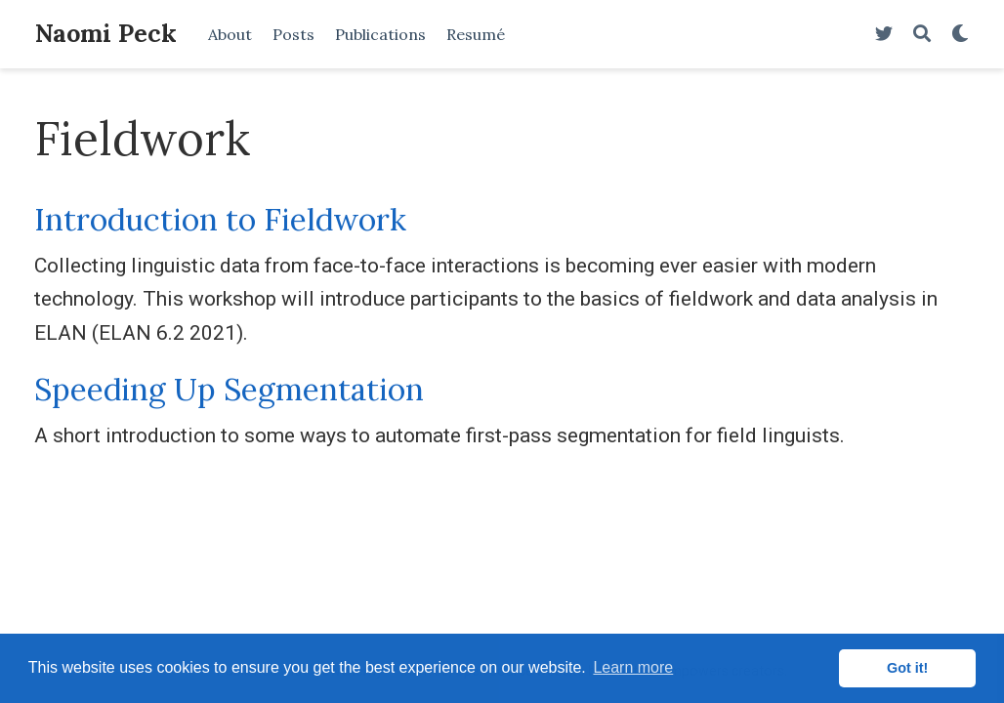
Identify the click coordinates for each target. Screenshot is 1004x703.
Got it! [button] (907, 668)
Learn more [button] (633, 667)
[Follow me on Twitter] (884, 34)
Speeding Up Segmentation (229, 389)
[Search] (922, 34)
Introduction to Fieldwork (220, 219)
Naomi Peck (106, 33)
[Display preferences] (960, 34)
